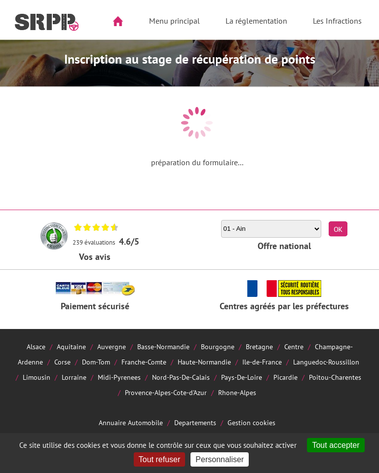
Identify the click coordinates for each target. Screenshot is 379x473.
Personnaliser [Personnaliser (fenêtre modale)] (219, 459)
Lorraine (74, 377)
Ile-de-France (262, 361)
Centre (293, 346)
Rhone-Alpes (237, 392)
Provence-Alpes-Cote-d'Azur (166, 392)
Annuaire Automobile (131, 422)
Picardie (285, 377)
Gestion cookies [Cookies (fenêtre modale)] (251, 422)
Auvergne (111, 346)
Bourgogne (217, 346)
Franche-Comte (143, 361)
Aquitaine (71, 346)
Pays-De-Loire (241, 377)
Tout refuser (159, 459)
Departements (195, 422)
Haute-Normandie (204, 361)
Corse (62, 361)
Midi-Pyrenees (119, 377)
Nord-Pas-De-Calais (181, 377)
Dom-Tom (96, 361)
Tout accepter (335, 445)
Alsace (36, 346)
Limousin (36, 377)
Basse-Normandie (163, 346)
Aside (13, 52)
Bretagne (259, 346)
